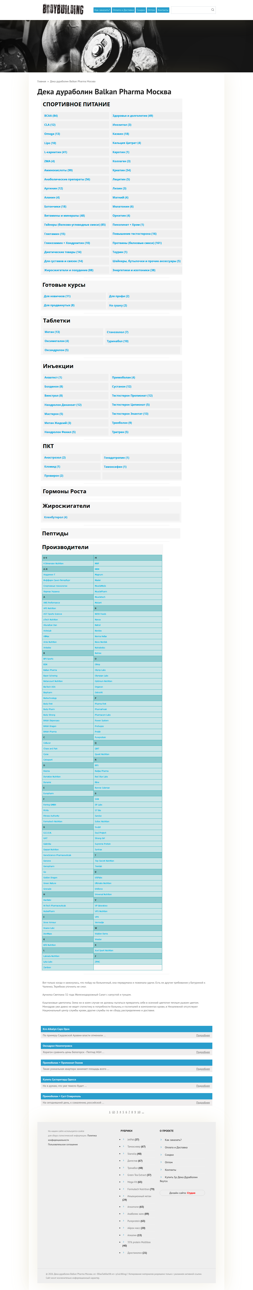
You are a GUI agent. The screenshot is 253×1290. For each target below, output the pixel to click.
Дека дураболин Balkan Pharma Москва (72, 81)
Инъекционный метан (139, 1196)
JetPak (130, 1139)
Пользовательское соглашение (63, 1144)
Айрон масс (133, 1228)
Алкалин (132, 1235)
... (143, 1112)
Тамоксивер (134, 1146)
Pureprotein (133, 1221)
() (113, 1112)
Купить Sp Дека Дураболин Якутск (178, 1179)
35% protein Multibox (139, 1242)
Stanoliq (131, 1153)
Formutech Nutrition (138, 1189)
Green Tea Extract (136, 1175)
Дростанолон (134, 1252)
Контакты (163, 10)
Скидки (141, 10)
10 (138, 1112)
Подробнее (203, 1035)
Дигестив (132, 1160)
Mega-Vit (132, 1182)
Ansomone (133, 1206)
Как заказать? (102, 10)
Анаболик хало (135, 1213)
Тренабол (132, 1168)
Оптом (151, 10)
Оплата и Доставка (123, 10)
